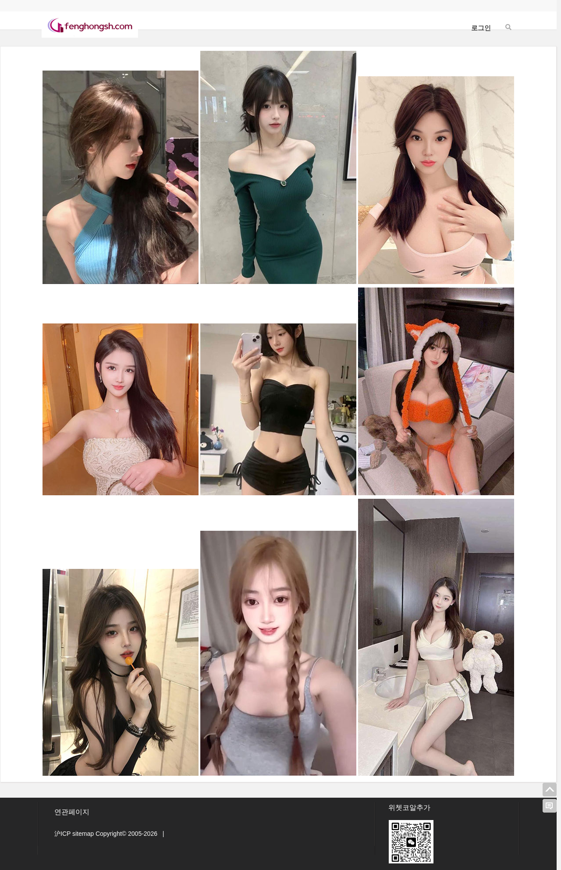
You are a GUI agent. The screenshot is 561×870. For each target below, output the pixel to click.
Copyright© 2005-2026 (126, 833)
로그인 (481, 28)
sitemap (83, 833)
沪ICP (62, 833)
